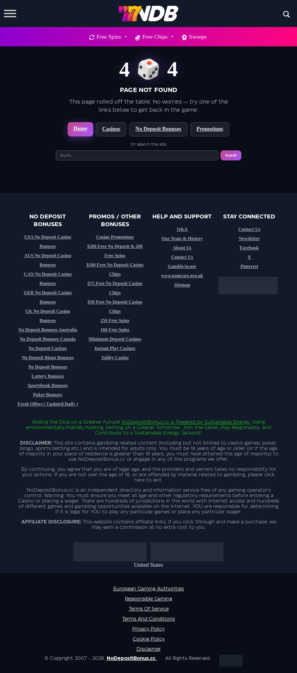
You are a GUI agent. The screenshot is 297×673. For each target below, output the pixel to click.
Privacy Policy (148, 629)
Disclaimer (149, 649)
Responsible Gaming (148, 598)
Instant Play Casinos (114, 348)
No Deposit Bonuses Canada (47, 339)
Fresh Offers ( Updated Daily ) (47, 404)
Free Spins (111, 36)
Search (230, 155)
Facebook (249, 247)
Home (80, 128)
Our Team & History (182, 238)
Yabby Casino (115, 357)
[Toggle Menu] (10, 13)
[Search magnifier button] (286, 14)
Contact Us (182, 257)
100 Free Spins (115, 329)
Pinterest (249, 266)
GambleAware (182, 266)
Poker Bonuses (47, 394)
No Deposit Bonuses (158, 129)
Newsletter (249, 238)
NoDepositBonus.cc (145, 422)
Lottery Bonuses (48, 376)
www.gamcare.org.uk (182, 275)
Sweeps (198, 37)
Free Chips (157, 36)
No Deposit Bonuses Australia (48, 329)
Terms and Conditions (148, 619)
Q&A (182, 229)
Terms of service (149, 609)
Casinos (111, 129)
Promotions (209, 129)
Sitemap (182, 285)
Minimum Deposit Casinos (115, 339)
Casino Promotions (114, 237)
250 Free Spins (115, 320)
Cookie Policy (149, 639)
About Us (182, 247)
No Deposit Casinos (48, 348)
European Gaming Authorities (148, 588)
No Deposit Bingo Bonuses (47, 357)
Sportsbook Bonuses (48, 385)
